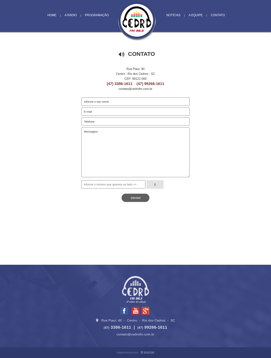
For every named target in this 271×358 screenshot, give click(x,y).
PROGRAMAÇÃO (97, 15)
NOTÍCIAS (173, 15)
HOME (51, 15)
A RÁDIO (70, 15)
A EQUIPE (196, 15)
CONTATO (218, 15)
